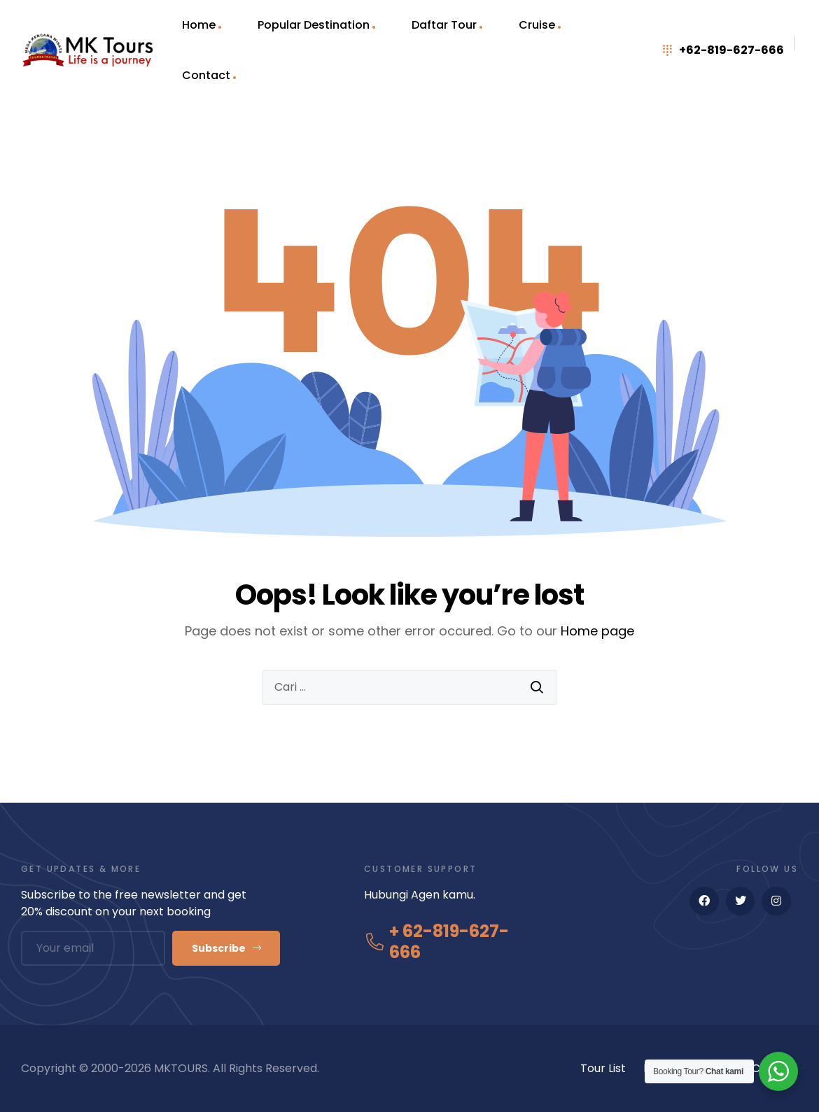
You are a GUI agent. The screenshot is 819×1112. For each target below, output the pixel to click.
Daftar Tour (444, 25)
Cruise (537, 25)
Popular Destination (314, 25)
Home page (597, 631)
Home (199, 25)
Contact (206, 75)
